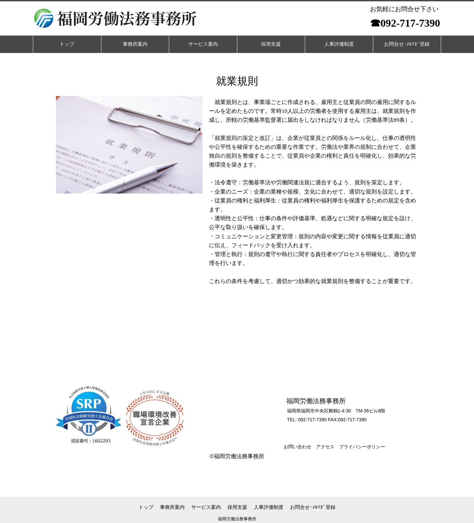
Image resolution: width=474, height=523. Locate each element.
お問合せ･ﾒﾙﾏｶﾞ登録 (312, 507)
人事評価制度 (268, 507)
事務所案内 (172, 507)
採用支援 (237, 507)
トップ (146, 507)
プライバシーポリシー (362, 446)
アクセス (325, 446)
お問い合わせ (297, 446)
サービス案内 (206, 507)
